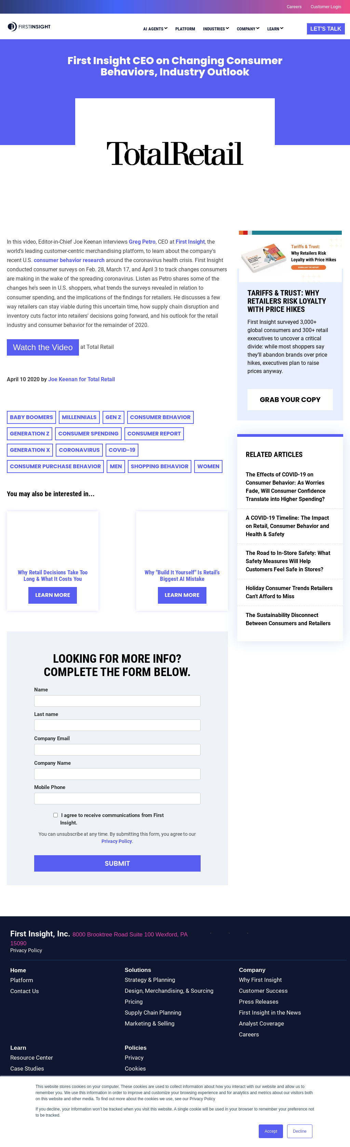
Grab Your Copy (290, 400)
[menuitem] (155, 29)
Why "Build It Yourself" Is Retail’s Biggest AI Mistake (182, 576)
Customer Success (263, 991)
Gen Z (113, 417)
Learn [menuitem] (273, 28)
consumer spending (88, 434)
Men (116, 467)
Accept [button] (271, 1131)
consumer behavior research (69, 260)
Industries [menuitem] (214, 28)
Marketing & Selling (150, 1023)
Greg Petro (142, 242)
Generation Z (29, 434)
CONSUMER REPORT (154, 434)
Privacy (134, 1058)
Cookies (135, 1068)
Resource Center (31, 1058)
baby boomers (31, 417)
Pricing (134, 1002)
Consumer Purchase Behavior (55, 467)
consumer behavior (160, 417)
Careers (249, 1034)
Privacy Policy (117, 841)
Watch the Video (43, 347)
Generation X (30, 450)
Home (18, 970)
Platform (21, 980)
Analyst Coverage (261, 1023)
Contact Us (24, 991)
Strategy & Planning (150, 980)
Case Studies (27, 1068)
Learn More (53, 595)
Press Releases (259, 1002)
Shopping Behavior (160, 467)
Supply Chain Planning (153, 1012)
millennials (79, 417)
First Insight (190, 242)
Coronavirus (79, 450)
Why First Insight (260, 980)
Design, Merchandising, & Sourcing (169, 991)
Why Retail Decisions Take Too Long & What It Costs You (53, 576)
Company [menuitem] (246, 28)
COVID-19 (122, 450)
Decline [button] (300, 1131)
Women (208, 467)
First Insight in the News (270, 1012)
